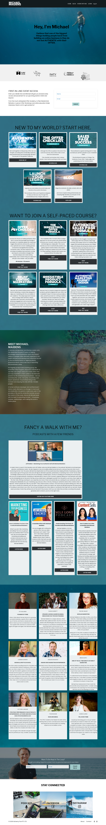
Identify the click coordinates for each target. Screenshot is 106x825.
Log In (95, 4)
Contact (88, 821)
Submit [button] (76, 104)
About (82, 821)
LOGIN (90, 4)
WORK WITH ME (82, 4)
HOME (69, 4)
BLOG (74, 4)
